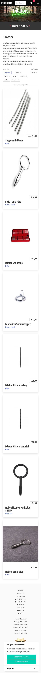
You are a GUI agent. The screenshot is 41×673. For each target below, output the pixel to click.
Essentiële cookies (21, 657)
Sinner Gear (9, 514)
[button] (38, 3)
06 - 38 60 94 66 (20, 599)
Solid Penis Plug (13, 201)
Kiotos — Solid (10, 205)
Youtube (20, 610)
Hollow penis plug (14, 571)
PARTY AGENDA (20, 26)
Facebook (20, 605)
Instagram (20, 607)
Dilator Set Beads (14, 263)
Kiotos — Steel (10, 327)
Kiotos (7, 144)
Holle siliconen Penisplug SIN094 (17, 509)
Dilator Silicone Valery (16, 385)
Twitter (20, 613)
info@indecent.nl (20, 602)
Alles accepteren (21, 662)
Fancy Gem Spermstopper (18, 324)
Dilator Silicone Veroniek (17, 446)
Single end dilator (14, 140)
